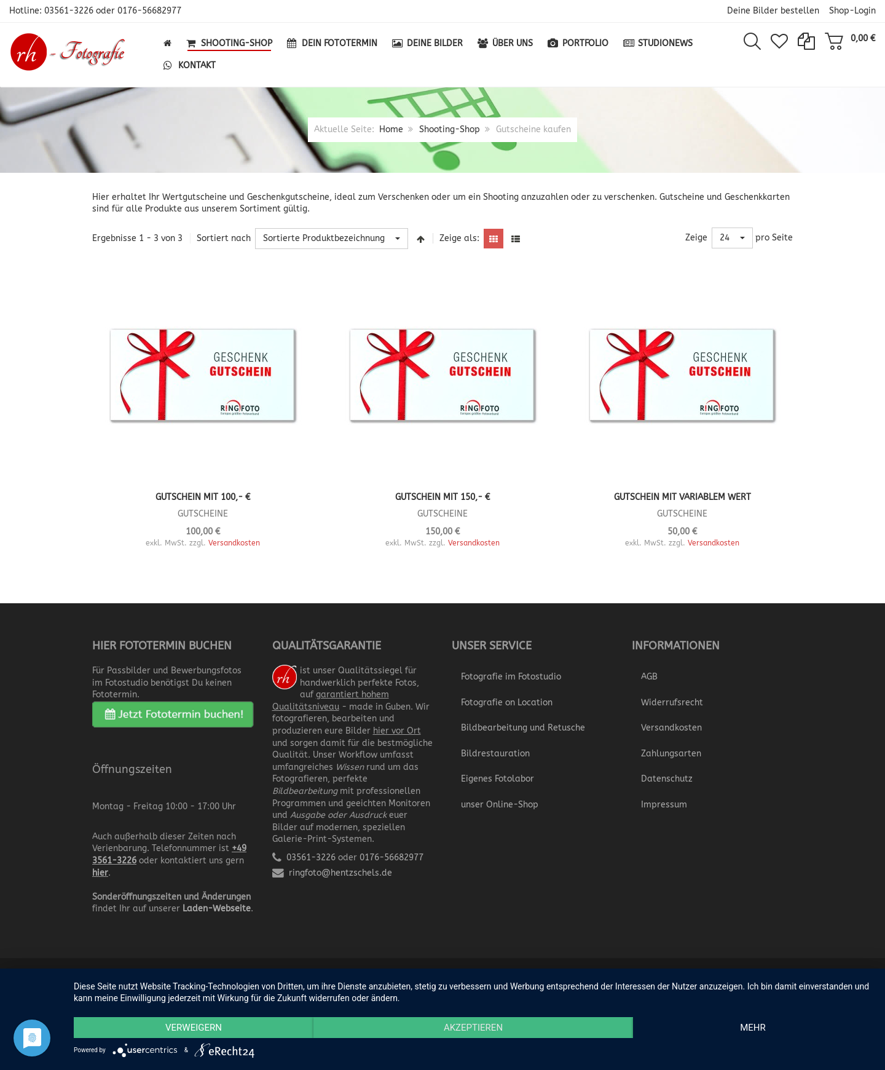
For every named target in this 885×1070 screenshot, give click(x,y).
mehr (753, 1027)
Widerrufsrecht (672, 702)
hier (100, 873)
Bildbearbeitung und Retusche (523, 728)
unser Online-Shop (499, 804)
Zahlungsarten (671, 753)
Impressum (664, 804)
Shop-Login (852, 11)
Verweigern (193, 1027)
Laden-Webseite (217, 908)
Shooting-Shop (449, 129)
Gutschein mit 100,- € (202, 497)
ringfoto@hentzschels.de (340, 873)
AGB (649, 677)
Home (391, 129)
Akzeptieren (473, 1027)
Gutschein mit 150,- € (442, 497)
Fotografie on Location (507, 702)
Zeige (696, 237)
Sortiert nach (224, 238)
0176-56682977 (149, 11)
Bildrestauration (495, 753)
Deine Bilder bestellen (773, 11)
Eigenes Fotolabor (497, 779)
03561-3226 (68, 11)
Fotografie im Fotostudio (511, 677)
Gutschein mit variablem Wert (682, 497)
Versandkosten (234, 543)
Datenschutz (667, 779)
